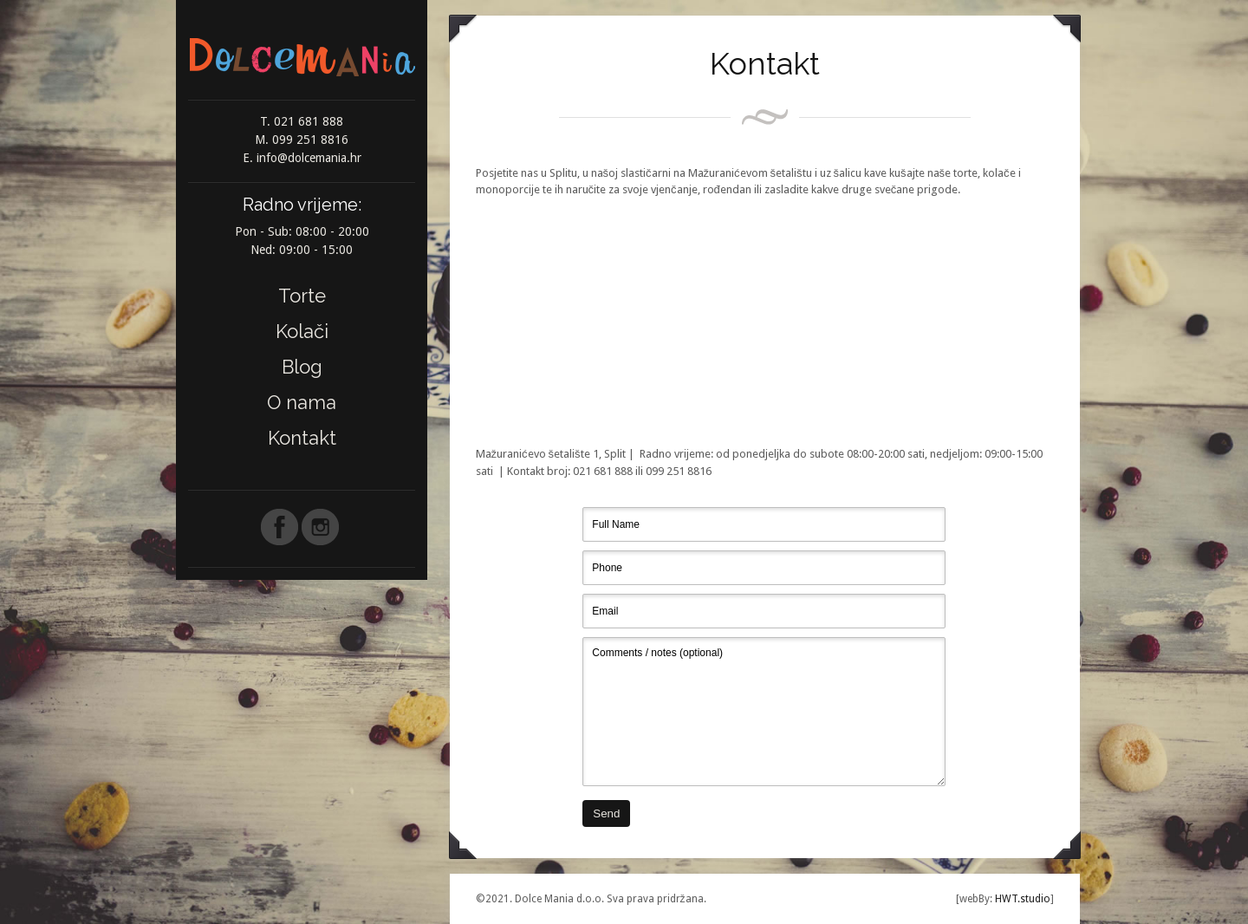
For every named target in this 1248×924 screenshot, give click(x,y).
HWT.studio (1021, 899)
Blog (302, 366)
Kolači (302, 331)
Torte (302, 295)
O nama (301, 402)
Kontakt (302, 437)
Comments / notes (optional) (764, 711)
